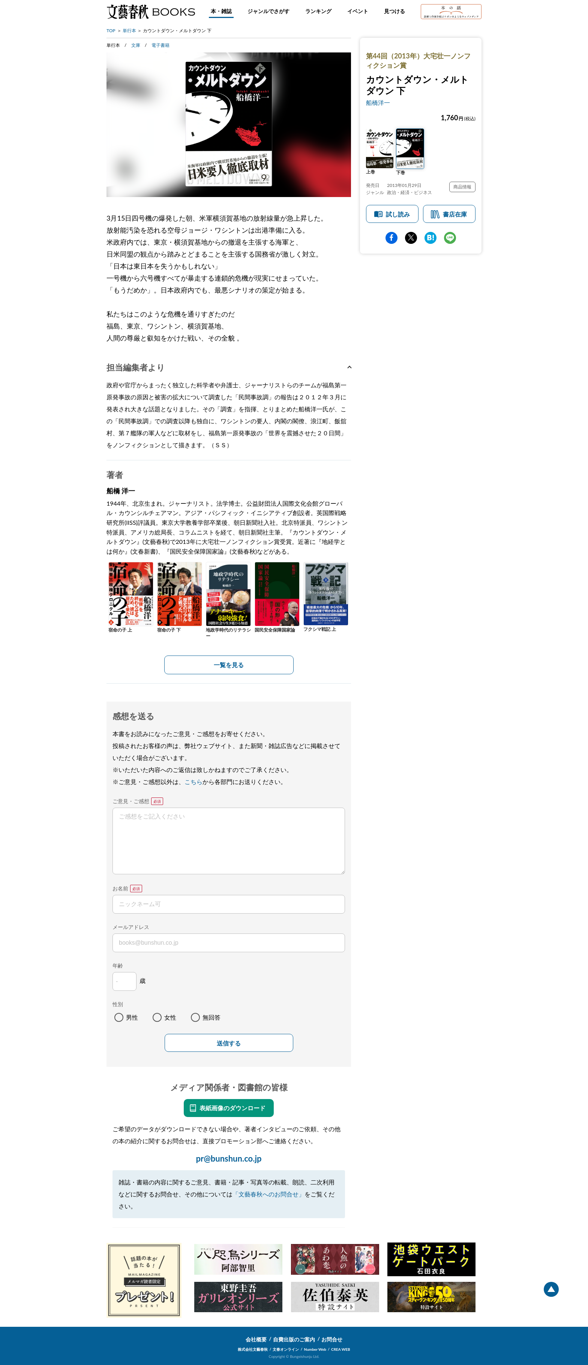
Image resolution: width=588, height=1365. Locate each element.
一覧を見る (229, 664)
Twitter (411, 238)
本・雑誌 (221, 11)
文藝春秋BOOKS (150, 11)
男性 (132, 1017)
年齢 (117, 965)
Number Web (315, 1349)
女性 (170, 1017)
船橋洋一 (378, 102)
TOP (111, 30)
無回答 (211, 1017)
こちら (193, 781)
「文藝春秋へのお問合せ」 (268, 1194)
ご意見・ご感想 (130, 801)
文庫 (135, 45)
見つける (394, 11)
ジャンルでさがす (269, 11)
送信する (229, 1043)
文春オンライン (286, 1349)
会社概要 (256, 1339)
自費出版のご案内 (294, 1339)
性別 (117, 1004)
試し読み (398, 214)
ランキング (318, 11)
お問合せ (331, 1339)
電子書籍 (161, 45)
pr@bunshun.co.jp (228, 1158)
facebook (392, 238)
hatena (430, 238)
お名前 (120, 888)
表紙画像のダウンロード (233, 1107)
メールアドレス (130, 927)
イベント (357, 11)
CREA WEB (340, 1349)
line (450, 238)
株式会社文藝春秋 (253, 1349)
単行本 (129, 30)
